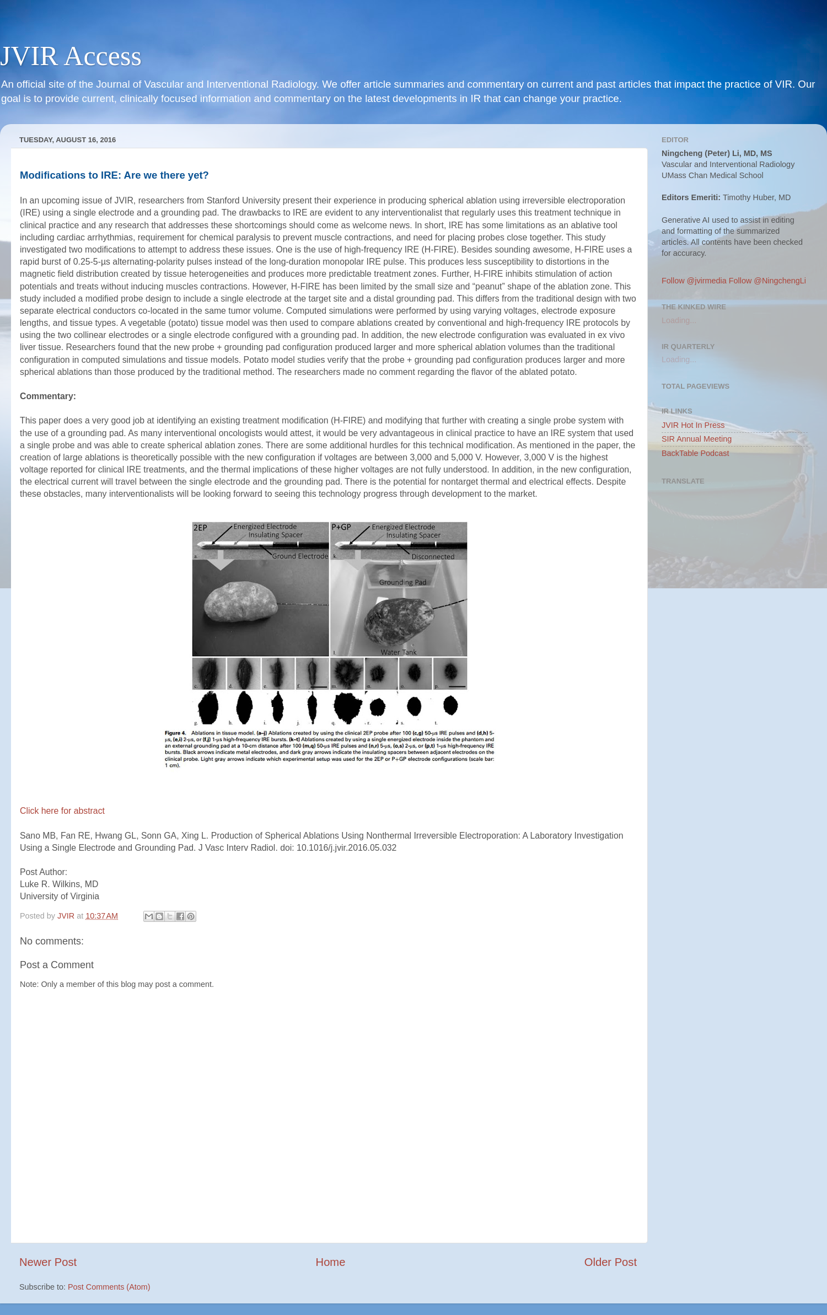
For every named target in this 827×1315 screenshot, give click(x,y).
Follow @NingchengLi (767, 280)
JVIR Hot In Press (693, 425)
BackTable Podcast (695, 453)
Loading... (679, 320)
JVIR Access (71, 55)
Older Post (610, 1262)
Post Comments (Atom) (109, 1286)
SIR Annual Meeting (697, 438)
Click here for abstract (62, 810)
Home (331, 1262)
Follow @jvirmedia (694, 280)
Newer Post (48, 1262)
